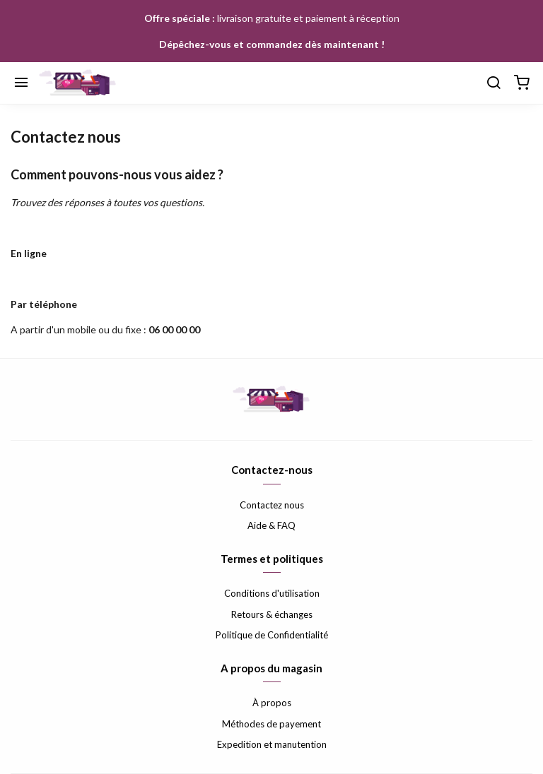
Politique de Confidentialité (272, 635)
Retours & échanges (272, 614)
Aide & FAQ (271, 525)
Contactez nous (272, 505)
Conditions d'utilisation (272, 593)
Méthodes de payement (271, 724)
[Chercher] (493, 83)
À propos (271, 702)
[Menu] (21, 83)
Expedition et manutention (272, 744)
